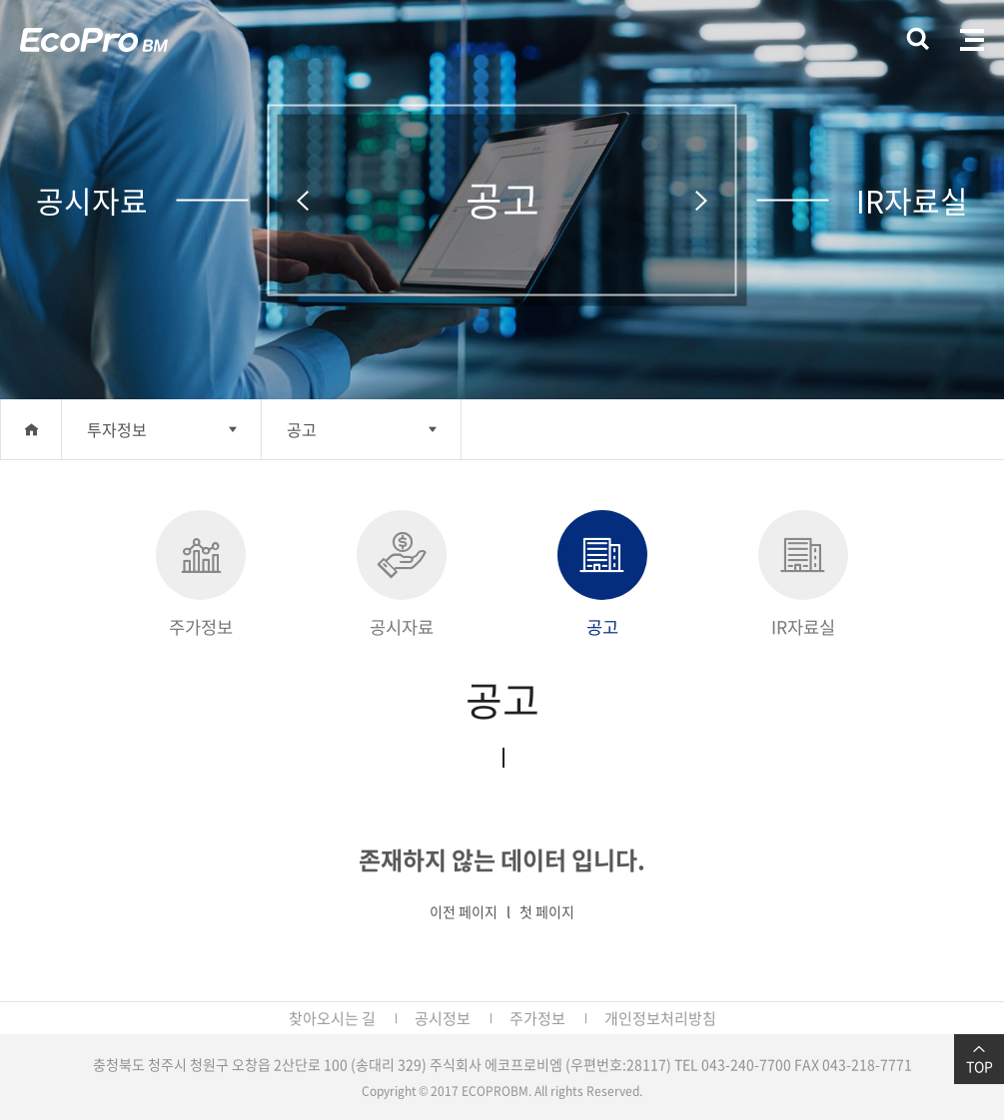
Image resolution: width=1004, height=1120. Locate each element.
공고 (302, 429)
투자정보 (117, 429)
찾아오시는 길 (332, 1018)
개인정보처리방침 (660, 1018)
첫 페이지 (546, 911)
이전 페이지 (464, 911)
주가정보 (201, 575)
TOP (979, 1059)
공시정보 (443, 1018)
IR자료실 (803, 575)
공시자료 (402, 575)
